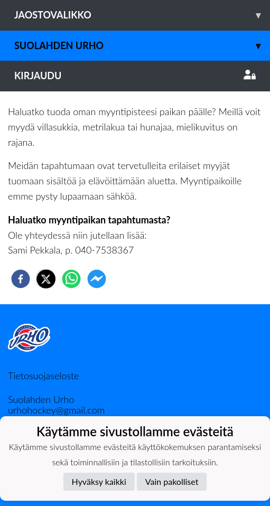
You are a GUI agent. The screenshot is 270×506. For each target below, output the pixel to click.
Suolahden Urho (142, 46)
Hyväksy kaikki (99, 481)
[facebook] (20, 278)
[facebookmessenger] (96, 278)
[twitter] (45, 278)
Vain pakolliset (172, 481)
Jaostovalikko (142, 15)
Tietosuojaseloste (43, 375)
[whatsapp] (71, 278)
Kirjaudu (135, 75)
